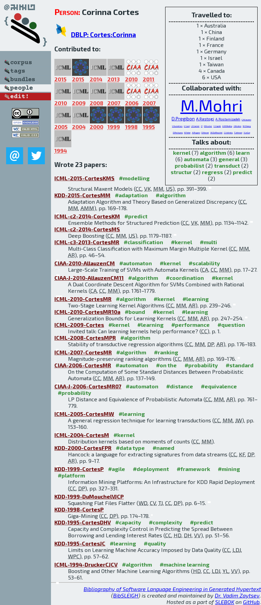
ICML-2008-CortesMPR (85, 337)
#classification (143, 242)
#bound (135, 311)
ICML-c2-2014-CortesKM (87, 216)
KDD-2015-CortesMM (82, 195)
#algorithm (171, 195)
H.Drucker (208, 126)
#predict (135, 216)
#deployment (151, 469)
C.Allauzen (246, 119)
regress (212, 172)
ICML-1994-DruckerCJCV (86, 564)
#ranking (166, 352)
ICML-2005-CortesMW (84, 413)
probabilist (189, 165)
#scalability (204, 263)
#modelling (134, 178)
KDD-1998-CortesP (79, 509)
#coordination (185, 277)
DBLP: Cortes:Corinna (103, 34)
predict (242, 172)
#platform (71, 475)
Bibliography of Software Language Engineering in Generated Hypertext (172, 589)
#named (163, 447)
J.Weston (237, 126)
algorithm (213, 152)
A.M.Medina (227, 126)
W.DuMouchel (216, 132)
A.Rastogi (205, 118)
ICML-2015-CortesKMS (84, 178)
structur (181, 172)
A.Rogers (196, 132)
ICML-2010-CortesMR (82, 299)
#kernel (181, 242)
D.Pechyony (178, 132)
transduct (227, 165)
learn (243, 152)
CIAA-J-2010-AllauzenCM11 (89, 277)
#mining (229, 469)
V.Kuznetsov (177, 126)
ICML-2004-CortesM (81, 435)
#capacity (128, 522)
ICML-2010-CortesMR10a (87, 311)
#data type (130, 447)
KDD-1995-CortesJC (79, 543)
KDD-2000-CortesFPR (82, 447)
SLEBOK (224, 602)
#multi (208, 242)
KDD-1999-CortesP (79, 469)
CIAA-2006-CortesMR (82, 365)
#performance (190, 324)
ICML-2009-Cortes (79, 324)
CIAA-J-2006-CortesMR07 (87, 386)
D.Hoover (205, 132)
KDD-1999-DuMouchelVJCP (89, 496)
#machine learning (184, 564)
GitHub (251, 602)
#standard (240, 365)
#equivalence (219, 386)
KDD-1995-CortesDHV (82, 522)
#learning (195, 299)
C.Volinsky (228, 132)
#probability (201, 365)
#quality (155, 543)
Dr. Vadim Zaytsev (237, 595)
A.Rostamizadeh (227, 119)
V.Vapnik (217, 126)
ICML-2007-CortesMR (83, 352)
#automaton (135, 263)
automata (196, 159)
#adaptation (131, 195)
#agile (116, 469)
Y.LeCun (247, 132)
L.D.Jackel (195, 126)
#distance (179, 386)
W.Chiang (247, 126)
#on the (166, 365)
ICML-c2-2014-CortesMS (87, 229)
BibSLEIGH (125, 595)
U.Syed (187, 126)
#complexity (165, 522)
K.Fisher (187, 132)
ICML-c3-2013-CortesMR (86, 242)
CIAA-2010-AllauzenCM (84, 263)
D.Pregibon (183, 118)
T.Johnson (238, 132)
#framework (193, 469)
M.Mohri (211, 105)
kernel (181, 152)
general (229, 159)
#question (231, 324)
